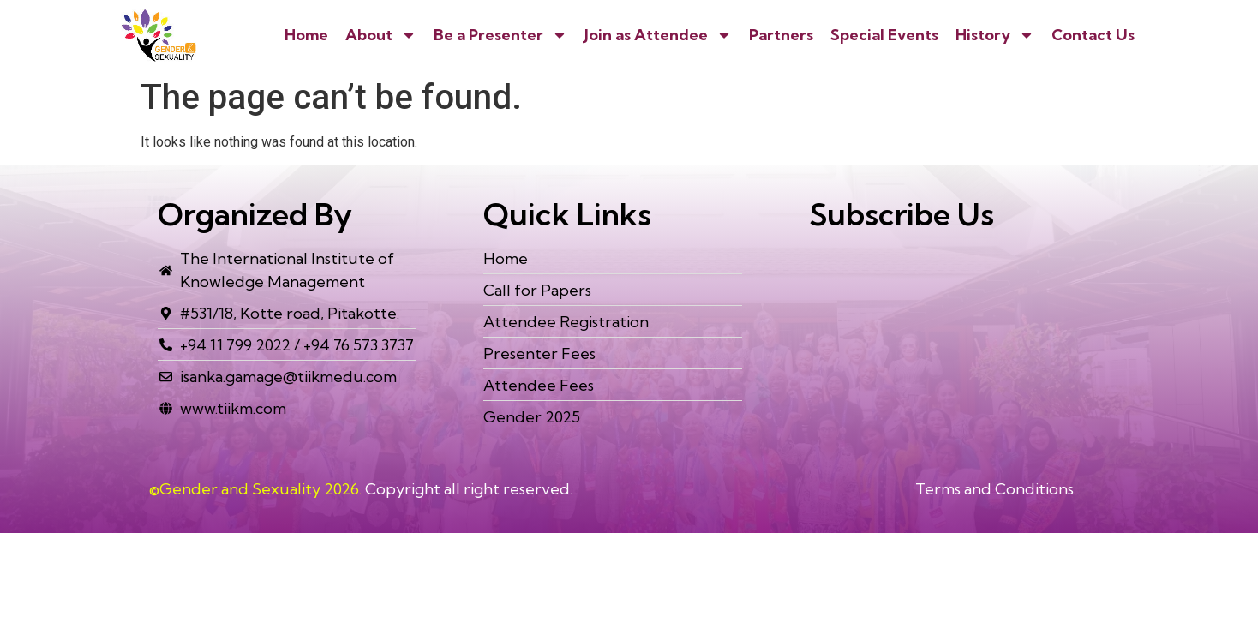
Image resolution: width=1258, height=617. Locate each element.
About (380, 35)
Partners (781, 35)
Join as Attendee (658, 35)
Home (306, 35)
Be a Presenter (500, 35)
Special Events (884, 35)
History (994, 35)
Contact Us (1093, 35)
